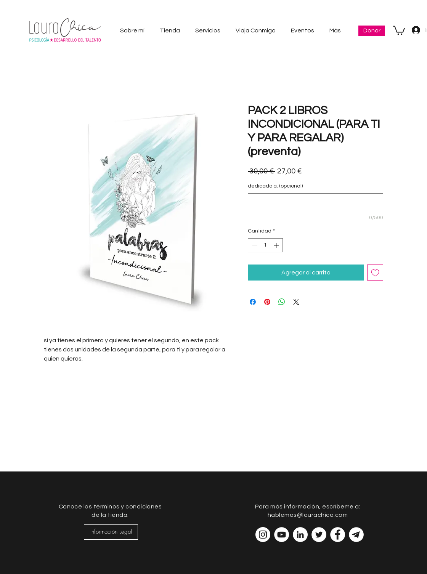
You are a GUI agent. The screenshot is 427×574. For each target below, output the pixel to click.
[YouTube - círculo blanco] (281, 534)
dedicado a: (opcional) (275, 186)
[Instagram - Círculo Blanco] (262, 534)
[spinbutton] (265, 245)
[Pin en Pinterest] (267, 301)
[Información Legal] (111, 532)
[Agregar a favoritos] (375, 273)
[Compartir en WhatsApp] (281, 301)
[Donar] (371, 31)
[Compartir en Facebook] (252, 301)
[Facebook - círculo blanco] (337, 534)
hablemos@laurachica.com (308, 515)
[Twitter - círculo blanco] (318, 534)
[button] (399, 30)
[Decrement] (253, 245)
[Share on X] (296, 301)
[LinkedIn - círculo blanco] (300, 534)
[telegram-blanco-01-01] (356, 534)
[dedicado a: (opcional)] (315, 202)
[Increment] (277, 245)
